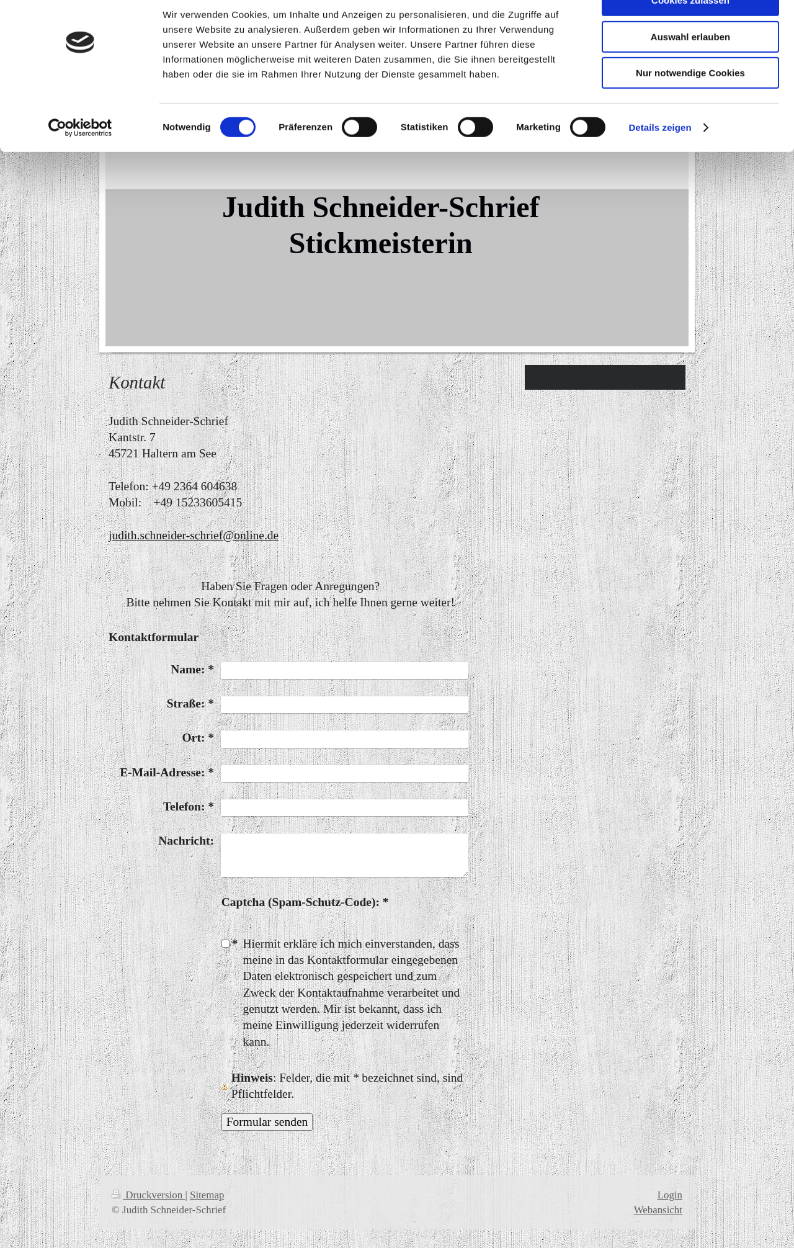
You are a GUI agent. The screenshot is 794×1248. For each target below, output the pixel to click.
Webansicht (658, 1210)
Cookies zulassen (690, 30)
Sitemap (207, 1195)
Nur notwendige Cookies (690, 103)
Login (670, 1195)
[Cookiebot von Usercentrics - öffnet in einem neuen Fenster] (80, 158)
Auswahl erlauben (690, 67)
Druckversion (148, 1195)
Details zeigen (659, 158)
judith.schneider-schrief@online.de (194, 535)
